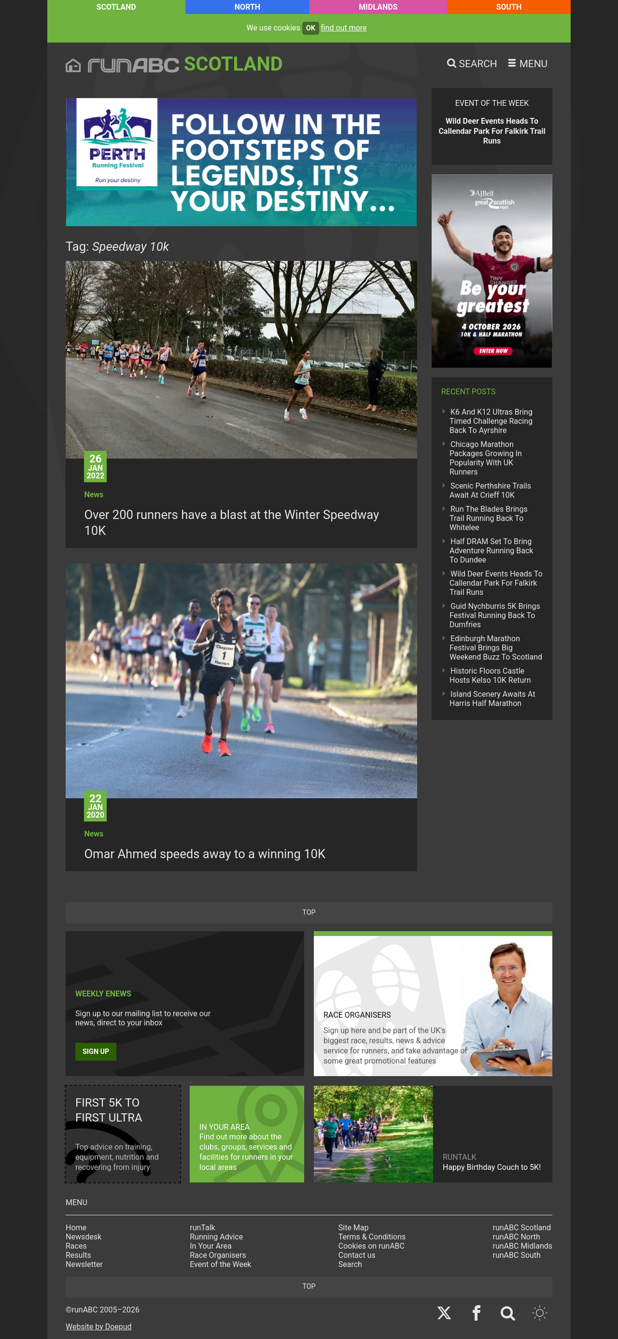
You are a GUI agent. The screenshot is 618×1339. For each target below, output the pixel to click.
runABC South (517, 1255)
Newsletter (84, 1264)
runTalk (202, 1227)
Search (350, 1264)
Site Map (353, 1227)
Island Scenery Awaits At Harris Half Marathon (492, 699)
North (247, 7)
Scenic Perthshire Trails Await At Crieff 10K (490, 490)
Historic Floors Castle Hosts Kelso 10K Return (490, 675)
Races (76, 1246)
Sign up (96, 1052)
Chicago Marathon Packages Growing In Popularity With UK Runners (485, 458)
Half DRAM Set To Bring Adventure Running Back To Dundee (491, 550)
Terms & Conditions (372, 1236)
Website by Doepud (99, 1326)
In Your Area (211, 1246)
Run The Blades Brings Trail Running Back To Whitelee (488, 518)
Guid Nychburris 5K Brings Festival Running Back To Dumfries (494, 615)
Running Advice (216, 1236)
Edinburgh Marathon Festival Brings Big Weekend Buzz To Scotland (495, 648)
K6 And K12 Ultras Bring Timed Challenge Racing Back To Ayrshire (491, 421)
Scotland (116, 7)
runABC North (516, 1236)
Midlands (378, 7)
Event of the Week (220, 1264)
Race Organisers (218, 1255)
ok (310, 28)
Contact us (357, 1255)
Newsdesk (83, 1236)
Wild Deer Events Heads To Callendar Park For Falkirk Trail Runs (496, 583)
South (509, 7)
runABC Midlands (522, 1246)
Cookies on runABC (371, 1246)
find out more (344, 27)
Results (78, 1255)
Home (76, 1227)
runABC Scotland (522, 1227)
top (308, 912)
